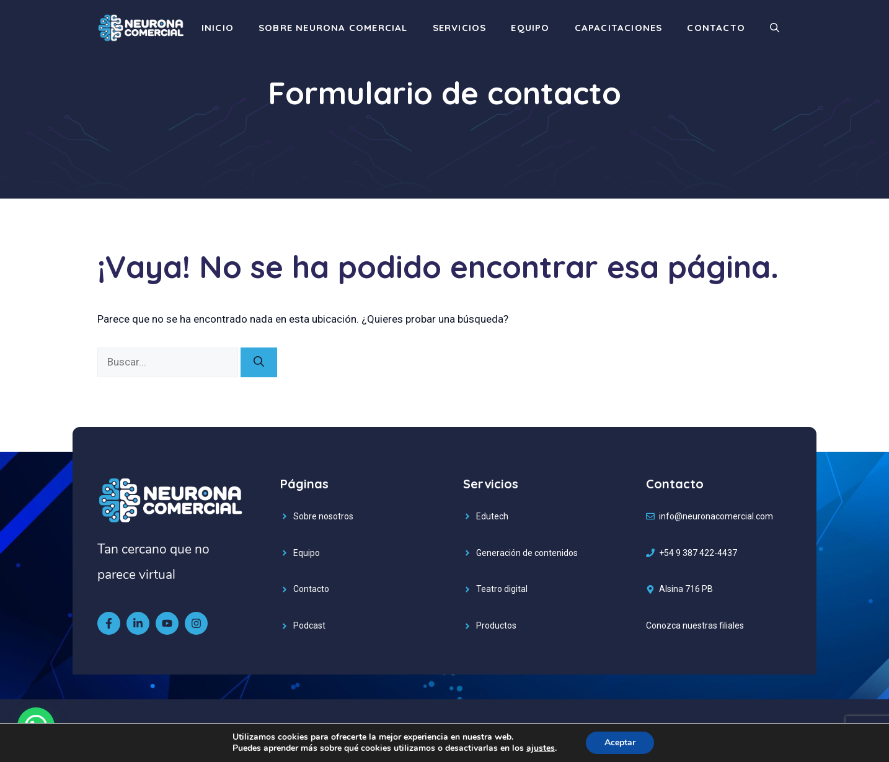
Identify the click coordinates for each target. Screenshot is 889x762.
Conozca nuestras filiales (695, 625)
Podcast (309, 625)
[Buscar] (259, 362)
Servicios (460, 28)
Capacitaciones (619, 28)
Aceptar (619, 742)
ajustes (540, 748)
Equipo (530, 28)
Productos (496, 625)
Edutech (492, 516)
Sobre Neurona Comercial (333, 28)
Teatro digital (502, 589)
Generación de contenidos (527, 553)
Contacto (716, 28)
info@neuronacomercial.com (716, 516)
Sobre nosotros (323, 516)
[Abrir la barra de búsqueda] (775, 27)
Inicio (217, 28)
